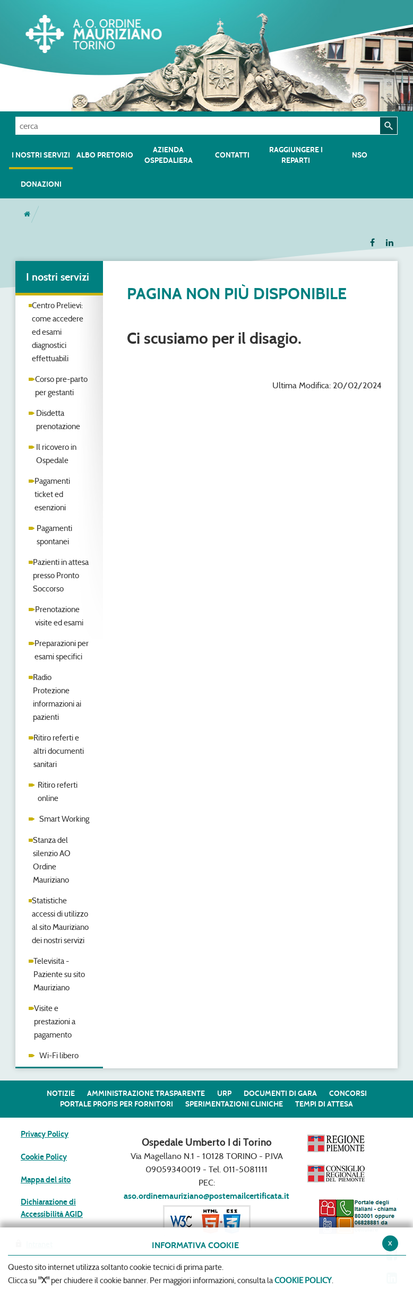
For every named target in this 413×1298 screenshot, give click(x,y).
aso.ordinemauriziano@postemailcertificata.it (206, 1196)
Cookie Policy (44, 1157)
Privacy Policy (44, 1134)
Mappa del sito (46, 1179)
